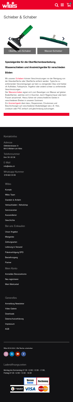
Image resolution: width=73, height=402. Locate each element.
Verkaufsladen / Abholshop (16, 204)
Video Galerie (11, 308)
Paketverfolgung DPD (14, 252)
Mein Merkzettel (12, 284)
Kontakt (8, 189)
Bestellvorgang (11, 257)
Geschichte (10, 220)
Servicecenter (11, 210)
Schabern (20, 78)
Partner (8, 262)
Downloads (9, 313)
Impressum (10, 323)
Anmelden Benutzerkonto (15, 274)
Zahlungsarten (11, 241)
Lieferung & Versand (13, 246)
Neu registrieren (11, 279)
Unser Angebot (11, 231)
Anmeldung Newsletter (14, 303)
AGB (7, 328)
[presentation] (9, 38)
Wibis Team (10, 194)
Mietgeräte (9, 236)
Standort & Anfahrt (13, 199)
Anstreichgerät (14, 103)
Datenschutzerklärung (14, 318)
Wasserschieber (15, 92)
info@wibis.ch (9, 166)
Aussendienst (11, 215)
